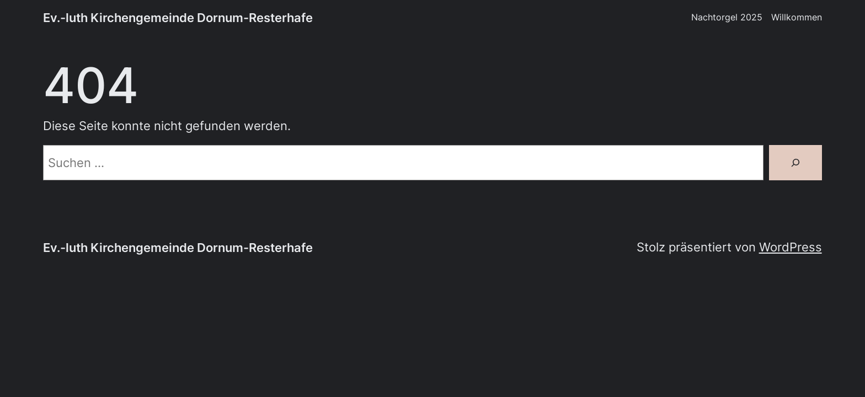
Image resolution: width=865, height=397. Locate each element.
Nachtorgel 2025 (726, 17)
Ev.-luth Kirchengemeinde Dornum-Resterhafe (178, 17)
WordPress (790, 246)
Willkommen (796, 17)
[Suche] (795, 162)
